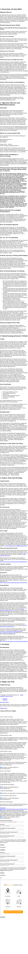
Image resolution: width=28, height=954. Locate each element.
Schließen (3, 849)
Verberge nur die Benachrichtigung (19, 809)
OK (1, 708)
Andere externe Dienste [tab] (5, 771)
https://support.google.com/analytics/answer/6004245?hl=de (13, 561)
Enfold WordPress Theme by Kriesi (11, 695)
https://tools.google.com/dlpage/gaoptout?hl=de (16, 545)
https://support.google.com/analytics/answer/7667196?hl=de (13, 582)
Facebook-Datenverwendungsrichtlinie (12, 610)
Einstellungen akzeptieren (6, 809)
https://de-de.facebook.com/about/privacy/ (13, 626)
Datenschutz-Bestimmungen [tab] (6, 801)
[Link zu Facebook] (5, 698)
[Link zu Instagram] (5, 699)
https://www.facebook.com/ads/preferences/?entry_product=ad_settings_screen (11, 632)
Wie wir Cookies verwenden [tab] (6, 716)
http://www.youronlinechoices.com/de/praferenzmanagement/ (14, 641)
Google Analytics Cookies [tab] (6, 751)
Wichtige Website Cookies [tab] (6, 735)
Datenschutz (4, 708)
